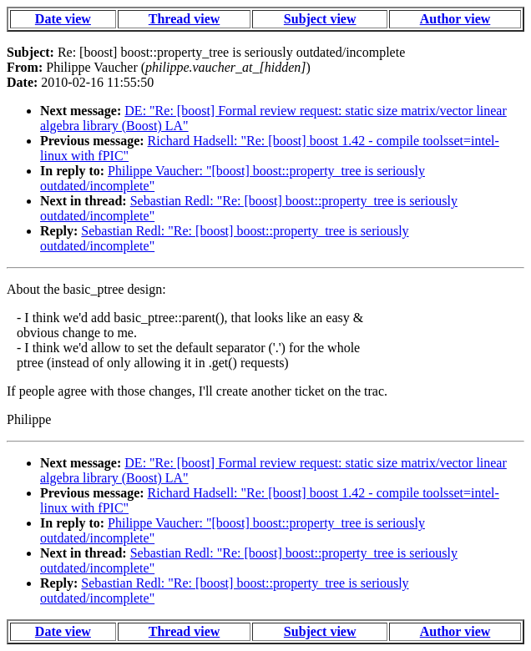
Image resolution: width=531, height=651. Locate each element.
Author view (455, 19)
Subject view (320, 19)
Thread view (184, 19)
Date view (63, 19)
